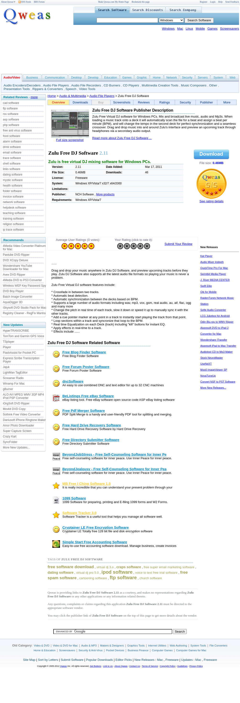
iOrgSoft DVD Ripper (16, 403)
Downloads (80, 102)
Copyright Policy (167, 666)
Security (187, 77)
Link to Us (108, 666)
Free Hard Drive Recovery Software (91, 425)
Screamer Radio (13, 378)
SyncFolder (10, 442)
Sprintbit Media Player (213, 273)
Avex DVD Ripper (14, 274)
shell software (11, 163)
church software (150, 578)
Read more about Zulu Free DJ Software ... (122, 138)
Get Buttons (95, 666)
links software (11, 169)
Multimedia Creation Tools (160, 85)
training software (13, 218)
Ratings (164, 102)
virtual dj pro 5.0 (87, 572)
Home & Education (45, 650)
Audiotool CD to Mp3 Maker (216, 351)
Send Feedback (232, 2)
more (34, 97)
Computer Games (162, 650)
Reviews (144, 102)
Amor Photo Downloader (18, 425)
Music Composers (194, 85)
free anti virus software (17, 130)
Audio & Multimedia (72, 96)
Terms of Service (150, 666)
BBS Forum (39, 2)
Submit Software (72, 660)
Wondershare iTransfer (213, 339)
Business (32, 77)
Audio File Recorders (86, 85)
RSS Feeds (24, 2)
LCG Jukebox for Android (215, 315)
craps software (128, 567)
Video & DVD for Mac (65, 645)
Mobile (200, 28)
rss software (10, 114)
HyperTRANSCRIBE (16, 330)
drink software (12, 147)
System (218, 77)
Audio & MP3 (89, 645)
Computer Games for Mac (191, 650)
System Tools (198, 645)
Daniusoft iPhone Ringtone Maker (24, 420)
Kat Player (206, 256)
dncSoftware (72, 381)
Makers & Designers (112, 645)
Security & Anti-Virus (91, 650)
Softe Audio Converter (213, 309)
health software (12, 185)
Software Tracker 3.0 (79, 513)
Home (157, 77)
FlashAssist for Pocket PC (19, 352)
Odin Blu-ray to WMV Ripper (217, 321)
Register (203, 2)
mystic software (13, 180)
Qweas (63, 666)
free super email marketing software (169, 567)
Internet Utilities (157, 645)
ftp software (10, 108)
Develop (93, 77)
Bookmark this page (141, 2)
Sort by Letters (48, 660)
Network (171, 77)
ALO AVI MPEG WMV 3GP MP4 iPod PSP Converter (23, 396)
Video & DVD (41, 645)
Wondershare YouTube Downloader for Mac (17, 267)
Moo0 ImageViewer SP (213, 369)
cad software (11, 103)
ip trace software (13, 229)
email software (12, 152)
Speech (70, 89)
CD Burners (112, 85)
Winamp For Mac (14, 383)
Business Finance (138, 650)
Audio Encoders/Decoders (22, 85)
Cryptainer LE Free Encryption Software (95, 527)
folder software (12, 191)
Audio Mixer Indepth (212, 262)
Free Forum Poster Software (85, 367)
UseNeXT (206, 363)
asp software (11, 119)
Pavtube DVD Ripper (16, 254)
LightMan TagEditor (15, 372)
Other (213, 85)
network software (14, 202)
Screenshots (121, 102)
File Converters (218, 645)
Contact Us (134, 666)
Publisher (206, 102)
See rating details (211, 201)
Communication (55, 77)
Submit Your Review (178, 244)
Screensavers (229, 28)
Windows (168, 28)
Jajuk (6, 367)
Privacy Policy (196, 666)
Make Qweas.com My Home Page (113, 2)
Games (212, 28)
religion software (13, 224)
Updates (187, 660)
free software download (71, 566)
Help (220, 2)
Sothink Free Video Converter (22, 414)
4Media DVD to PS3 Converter (22, 280)
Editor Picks (123, 660)
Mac (180, 28)
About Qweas (8, 2)
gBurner (8, 389)
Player (7, 347)
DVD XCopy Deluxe (15, 260)
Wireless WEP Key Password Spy (24, 285)
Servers (202, 77)
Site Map (29, 660)
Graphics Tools (136, 645)
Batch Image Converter (17, 296)
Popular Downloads (99, 660)
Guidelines (182, 666)
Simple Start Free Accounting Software (94, 542)
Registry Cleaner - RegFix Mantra (24, 313)
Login (212, 2)
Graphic (142, 77)
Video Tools (87, 89)
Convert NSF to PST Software (217, 381)
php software (11, 125)
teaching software (14, 213)
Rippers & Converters (48, 89)
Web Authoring (178, 645)
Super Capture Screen (17, 431)
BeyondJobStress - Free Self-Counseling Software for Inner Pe (114, 454)
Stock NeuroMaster (211, 357)
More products (105, 194)
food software (11, 136)
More (226, 102)
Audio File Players (56, 85)
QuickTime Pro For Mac (214, 267)
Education (110, 77)
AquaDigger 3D (12, 302)
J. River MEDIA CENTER (215, 279)
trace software (12, 158)
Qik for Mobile (208, 291)
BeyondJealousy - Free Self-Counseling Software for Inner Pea (114, 469)
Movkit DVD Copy (14, 409)
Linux (189, 28)
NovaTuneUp (208, 375)
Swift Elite (206, 285)
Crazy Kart (9, 436)
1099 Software (74, 498)
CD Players (131, 85)
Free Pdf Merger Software (83, 411)
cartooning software (93, 578)
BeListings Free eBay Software (88, 396)
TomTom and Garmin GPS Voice (23, 336)
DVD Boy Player (13, 291)
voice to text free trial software (156, 572)
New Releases (144, 660)
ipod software (116, 572)
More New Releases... (213, 387)
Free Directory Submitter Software (90, 440)
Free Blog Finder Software (84, 352)
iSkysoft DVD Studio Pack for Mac (24, 307)
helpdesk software (14, 207)
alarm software (12, 141)
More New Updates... (16, 447)
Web (232, 77)
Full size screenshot (70, 140)
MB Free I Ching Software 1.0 (86, 484)
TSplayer (8, 341)
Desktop (76, 77)
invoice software (13, 196)
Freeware (172, 660)
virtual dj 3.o (105, 567)
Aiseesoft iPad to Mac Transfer (218, 345)
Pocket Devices (115, 650)
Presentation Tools (17, 89)
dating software (12, 174)
